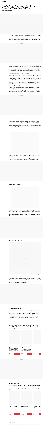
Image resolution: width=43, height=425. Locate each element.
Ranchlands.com (39, 274)
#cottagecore (15, 39)
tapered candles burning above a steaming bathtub (26, 67)
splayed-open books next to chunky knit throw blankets (26, 69)
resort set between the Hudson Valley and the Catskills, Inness (25, 210)
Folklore (24, 73)
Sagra (33, 79)
